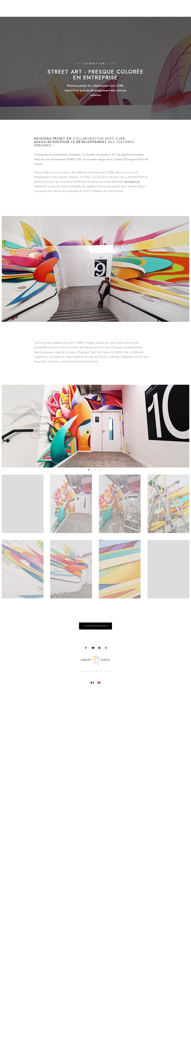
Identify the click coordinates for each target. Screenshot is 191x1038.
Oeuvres (108, 10)
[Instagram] (172, 5)
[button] (95, 268)
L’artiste (92, 10)
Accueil (76, 10)
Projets (124, 10)
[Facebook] (153, 5)
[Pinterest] (165, 5)
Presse (138, 10)
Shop (151, 10)
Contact (165, 10)
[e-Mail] (178, 5)
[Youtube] (159, 5)
